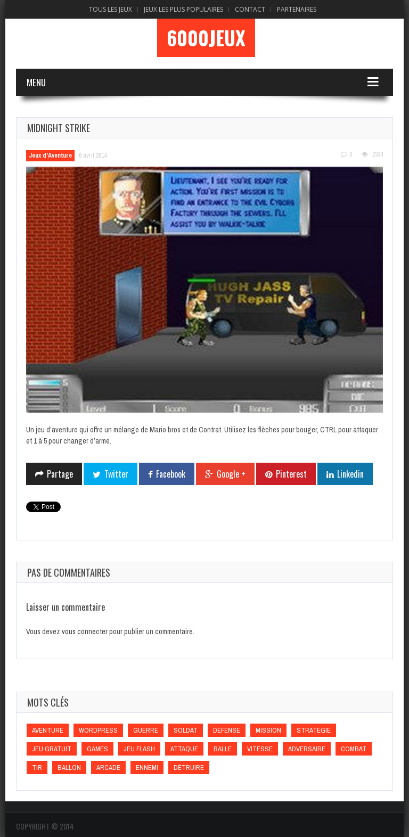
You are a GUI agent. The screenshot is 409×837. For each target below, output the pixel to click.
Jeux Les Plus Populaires (183, 9)
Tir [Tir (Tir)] (37, 767)
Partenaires (296, 9)
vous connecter (85, 631)
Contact (250, 9)
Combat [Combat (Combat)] (353, 748)
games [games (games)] (97, 748)
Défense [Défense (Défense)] (226, 730)
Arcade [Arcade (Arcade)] (108, 767)
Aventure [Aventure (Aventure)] (47, 730)
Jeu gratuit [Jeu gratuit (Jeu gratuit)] (51, 748)
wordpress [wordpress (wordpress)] (98, 730)
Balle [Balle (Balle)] (223, 748)
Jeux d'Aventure (50, 155)
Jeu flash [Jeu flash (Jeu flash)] (139, 748)
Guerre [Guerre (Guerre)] (145, 730)
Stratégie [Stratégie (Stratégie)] (314, 730)
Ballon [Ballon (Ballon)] (69, 767)
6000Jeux (206, 37)
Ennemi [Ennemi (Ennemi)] (147, 767)
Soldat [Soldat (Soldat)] (186, 730)
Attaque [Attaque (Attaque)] (184, 748)
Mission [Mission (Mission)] (268, 730)
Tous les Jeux (110, 9)
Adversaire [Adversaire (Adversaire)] (306, 748)
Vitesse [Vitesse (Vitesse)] (260, 748)
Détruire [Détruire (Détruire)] (189, 767)
